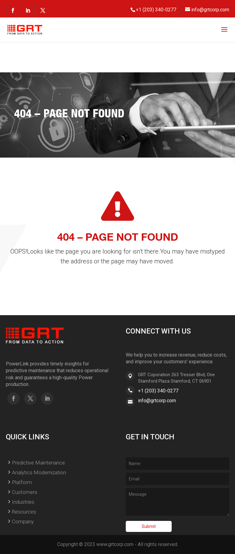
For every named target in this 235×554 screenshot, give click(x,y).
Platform (22, 482)
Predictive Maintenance (38, 463)
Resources (24, 512)
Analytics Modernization (39, 472)
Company (23, 521)
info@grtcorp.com (157, 400)
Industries (23, 502)
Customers (24, 492)
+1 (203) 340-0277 (158, 391)
